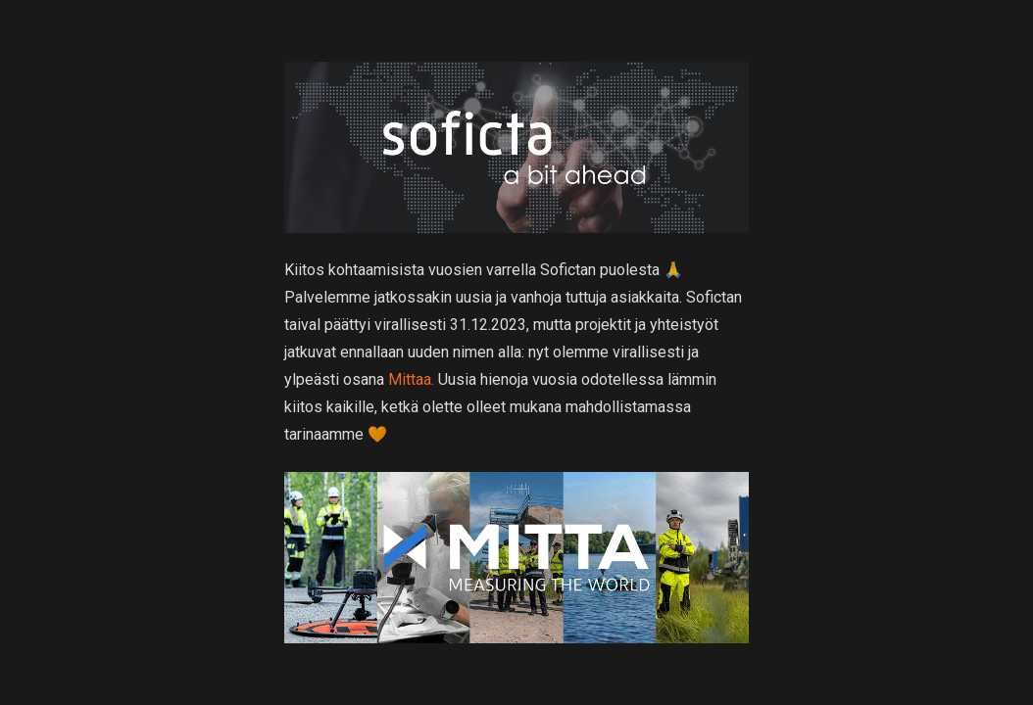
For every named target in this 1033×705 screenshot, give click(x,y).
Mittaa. (411, 379)
